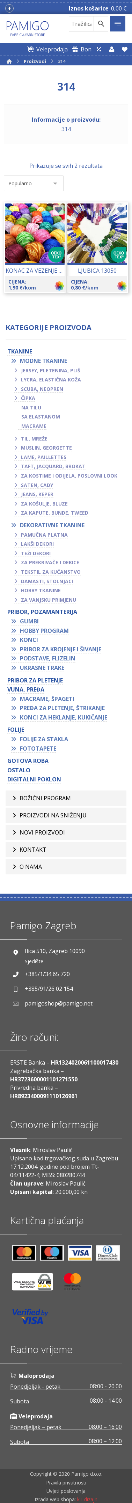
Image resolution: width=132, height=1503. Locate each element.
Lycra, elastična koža (51, 379)
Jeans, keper (37, 494)
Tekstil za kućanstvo (51, 571)
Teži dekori (36, 553)
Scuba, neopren (42, 389)
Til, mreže (34, 438)
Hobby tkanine (41, 590)
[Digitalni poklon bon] (80, 49)
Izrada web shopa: (55, 1499)
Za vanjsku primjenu (48, 599)
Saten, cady (37, 485)
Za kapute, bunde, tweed (54, 512)
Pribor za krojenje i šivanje (60, 649)
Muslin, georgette (46, 447)
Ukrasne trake (42, 668)
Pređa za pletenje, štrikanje (62, 708)
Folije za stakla (44, 739)
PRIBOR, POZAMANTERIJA (42, 612)
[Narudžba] (34, 183)
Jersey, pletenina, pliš (50, 370)
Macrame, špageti (47, 699)
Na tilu (31, 407)
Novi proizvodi (42, 832)
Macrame (33, 426)
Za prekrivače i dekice (50, 562)
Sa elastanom (40, 416)
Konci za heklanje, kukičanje (63, 717)
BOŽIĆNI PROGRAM (45, 798)
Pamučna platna (44, 534)
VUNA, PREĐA (25, 689)
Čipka (28, 398)
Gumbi (29, 621)
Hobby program (44, 631)
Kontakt (33, 849)
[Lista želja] (124, 49)
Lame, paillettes (43, 457)
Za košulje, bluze (44, 503)
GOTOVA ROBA (28, 761)
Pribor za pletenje (35, 680)
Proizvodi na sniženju (53, 815)
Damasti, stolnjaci (47, 581)
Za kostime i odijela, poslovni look (69, 475)
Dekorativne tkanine (52, 525)
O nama (31, 867)
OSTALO (18, 770)
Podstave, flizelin (47, 658)
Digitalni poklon (34, 779)
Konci (29, 640)
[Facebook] (9, 8)
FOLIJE (15, 729)
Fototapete (38, 748)
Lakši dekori (37, 544)
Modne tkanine (43, 361)
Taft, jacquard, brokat (53, 466)
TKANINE (19, 351)
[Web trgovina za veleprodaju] (46, 49)
